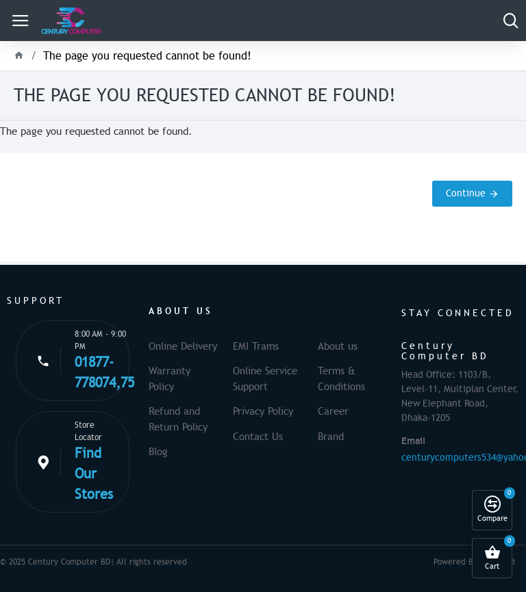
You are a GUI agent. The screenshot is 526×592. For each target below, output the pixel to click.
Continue (466, 193)
